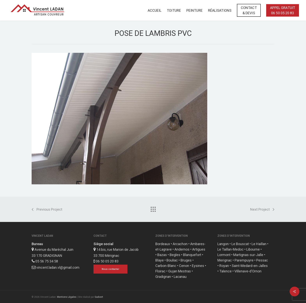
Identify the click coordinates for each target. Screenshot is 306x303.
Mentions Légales (66, 297)
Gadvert (99, 297)
